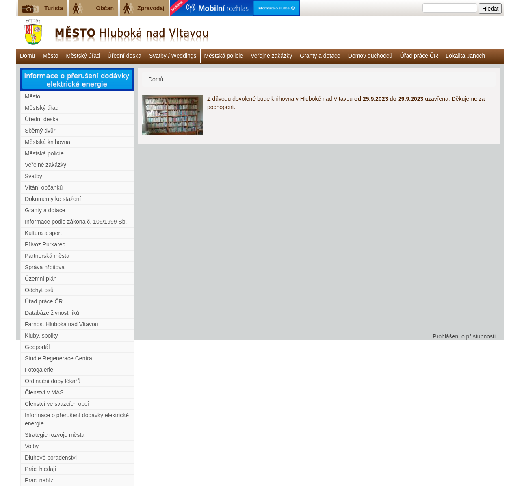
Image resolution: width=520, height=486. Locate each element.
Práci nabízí (40, 480)
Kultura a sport (43, 233)
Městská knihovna (47, 142)
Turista (53, 8)
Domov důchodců (370, 55)
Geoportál (37, 347)
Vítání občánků (44, 187)
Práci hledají (40, 469)
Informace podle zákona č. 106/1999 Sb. (76, 221)
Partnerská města (47, 256)
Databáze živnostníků (52, 312)
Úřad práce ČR (419, 55)
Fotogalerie (39, 369)
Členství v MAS (44, 392)
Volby (32, 446)
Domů (27, 55)
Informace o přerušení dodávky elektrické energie (77, 419)
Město (50, 55)
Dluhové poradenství (51, 457)
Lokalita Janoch (465, 55)
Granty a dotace (320, 55)
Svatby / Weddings (172, 55)
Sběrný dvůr (40, 130)
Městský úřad (83, 55)
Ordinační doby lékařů (52, 381)
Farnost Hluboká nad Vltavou (61, 324)
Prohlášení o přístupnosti (464, 336)
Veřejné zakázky (271, 55)
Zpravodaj (151, 8)
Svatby (33, 176)
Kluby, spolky (41, 335)
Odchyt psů (39, 290)
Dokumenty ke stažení (53, 199)
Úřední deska (124, 55)
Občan (105, 8)
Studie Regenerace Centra (58, 358)
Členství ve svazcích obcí (57, 404)
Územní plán (41, 278)
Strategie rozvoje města (54, 435)
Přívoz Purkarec (45, 244)
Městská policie (223, 55)
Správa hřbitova (45, 267)
